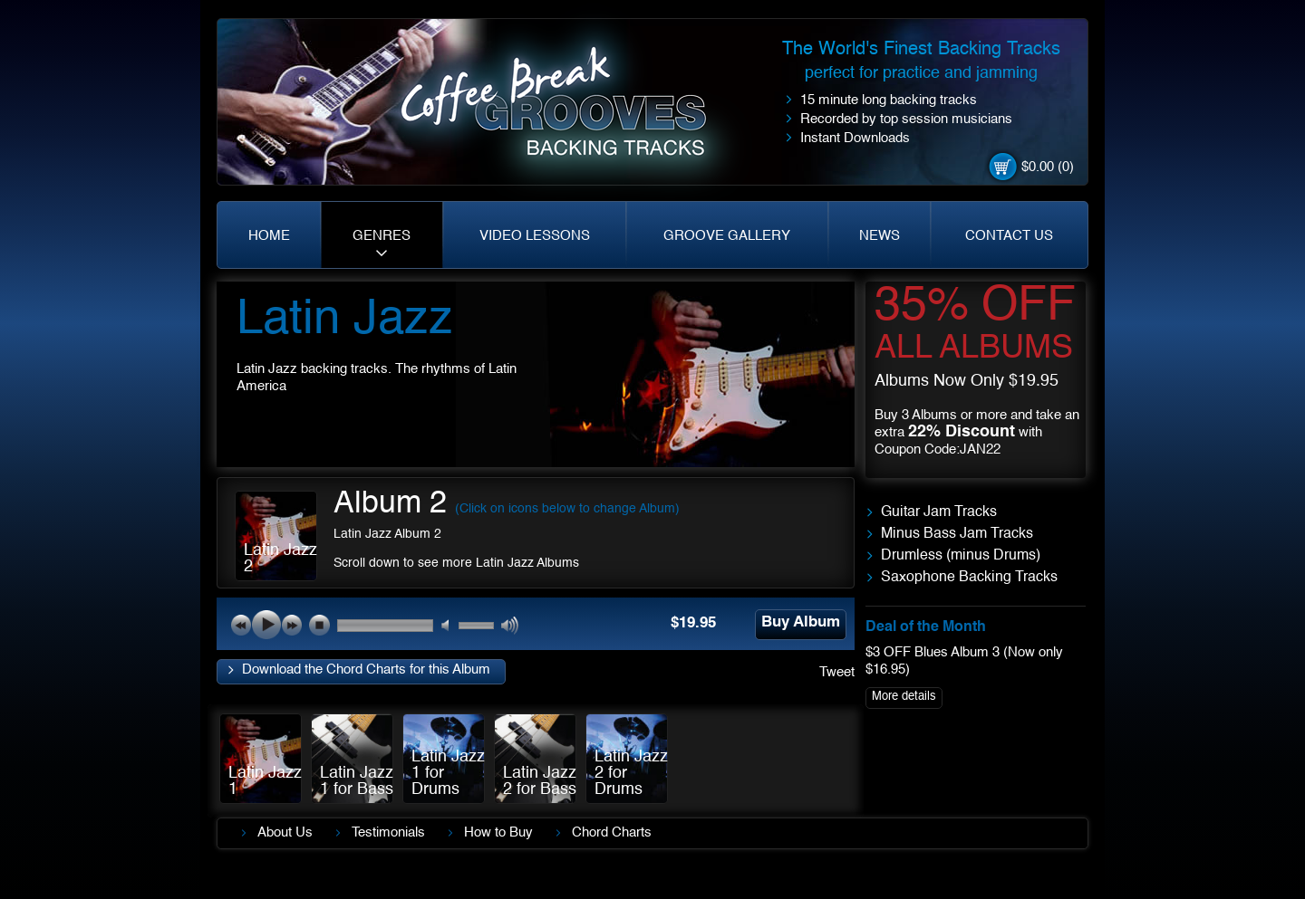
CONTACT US (1009, 236)
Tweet (837, 672)
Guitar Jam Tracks (939, 512)
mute (450, 626)
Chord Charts (612, 832)
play (266, 624)
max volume (510, 626)
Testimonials (388, 832)
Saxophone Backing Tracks (969, 577)
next (292, 625)
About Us (285, 832)
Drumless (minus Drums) (960, 556)
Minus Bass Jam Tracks (957, 534)
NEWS (879, 236)
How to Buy (498, 832)
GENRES (382, 236)
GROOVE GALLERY (726, 236)
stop (319, 625)
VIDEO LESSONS (534, 236)
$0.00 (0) (1047, 167)
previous (241, 625)
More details (904, 697)
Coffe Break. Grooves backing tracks (566, 110)
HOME (269, 236)
